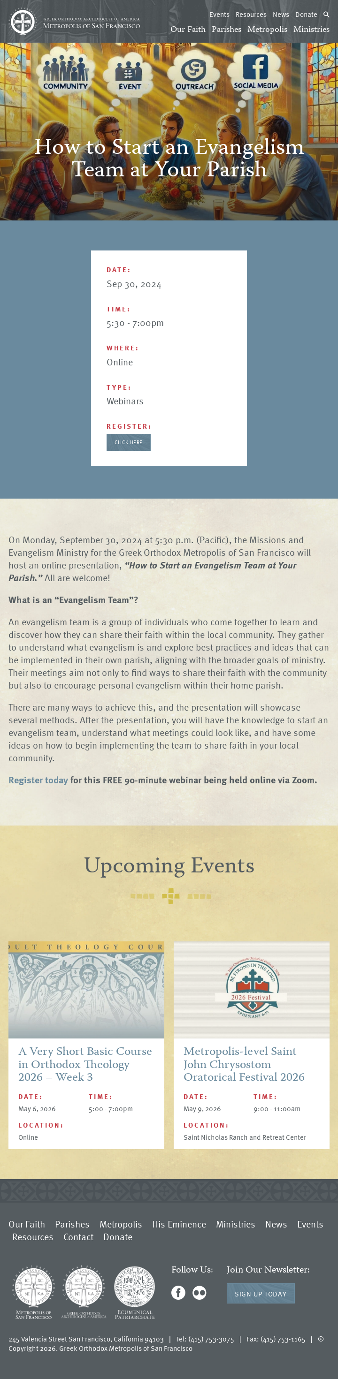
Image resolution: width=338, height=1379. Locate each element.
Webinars (125, 401)
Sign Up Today (261, 1293)
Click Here (129, 442)
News (281, 14)
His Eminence (179, 1224)
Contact (78, 1236)
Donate (306, 14)
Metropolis (267, 30)
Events (219, 14)
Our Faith (188, 30)
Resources (251, 14)
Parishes (226, 30)
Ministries (311, 30)
